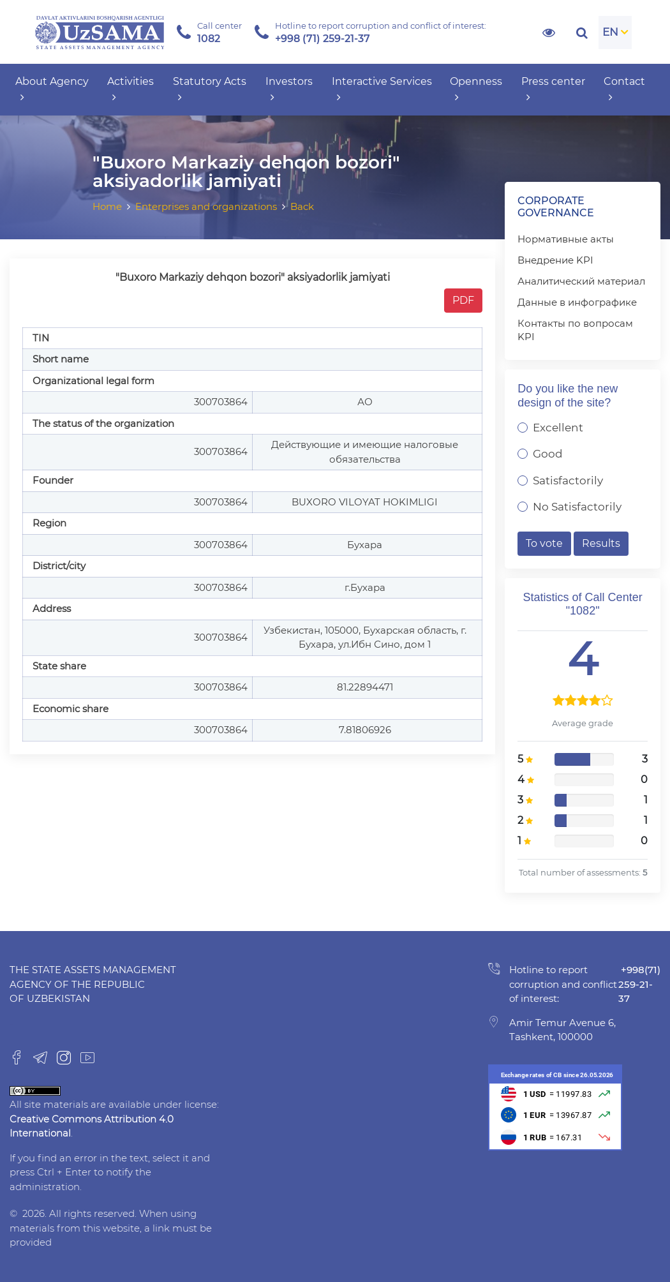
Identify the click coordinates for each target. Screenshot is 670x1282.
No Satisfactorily (577, 506)
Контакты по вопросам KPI (575, 330)
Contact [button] (624, 89)
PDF (463, 300)
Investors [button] (289, 89)
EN (610, 32)
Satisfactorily (568, 480)
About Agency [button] (52, 89)
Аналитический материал (581, 281)
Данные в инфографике (577, 302)
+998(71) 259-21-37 (639, 984)
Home (107, 206)
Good (548, 453)
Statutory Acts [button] (209, 89)
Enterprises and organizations (206, 206)
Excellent (558, 427)
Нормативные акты (565, 239)
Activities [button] (130, 89)
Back (302, 206)
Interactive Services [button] (382, 89)
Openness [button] (476, 89)
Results (601, 543)
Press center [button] (553, 89)
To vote (544, 543)
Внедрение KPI (555, 260)
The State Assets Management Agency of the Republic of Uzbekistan (93, 984)
